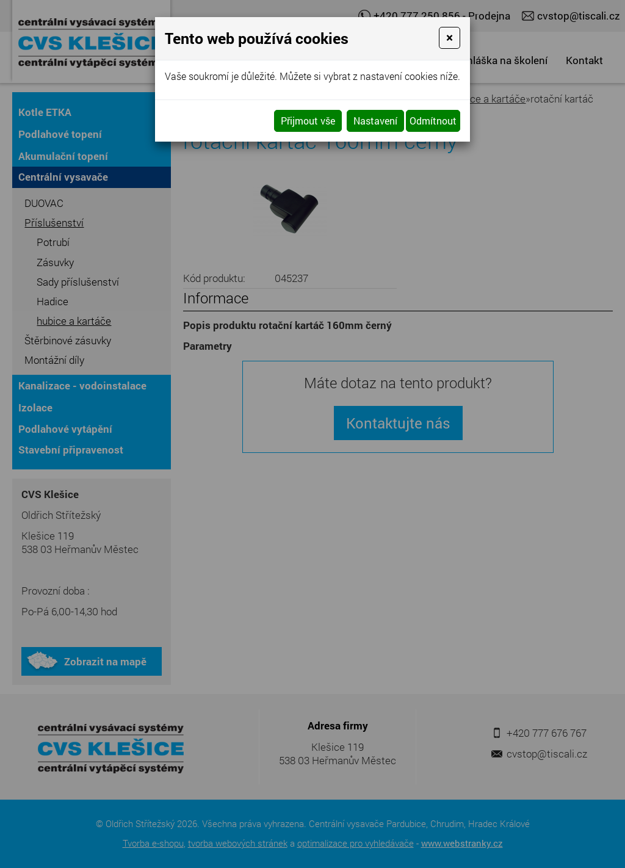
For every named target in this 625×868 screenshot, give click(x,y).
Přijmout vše (308, 120)
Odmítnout (433, 120)
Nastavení (375, 120)
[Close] (449, 38)
